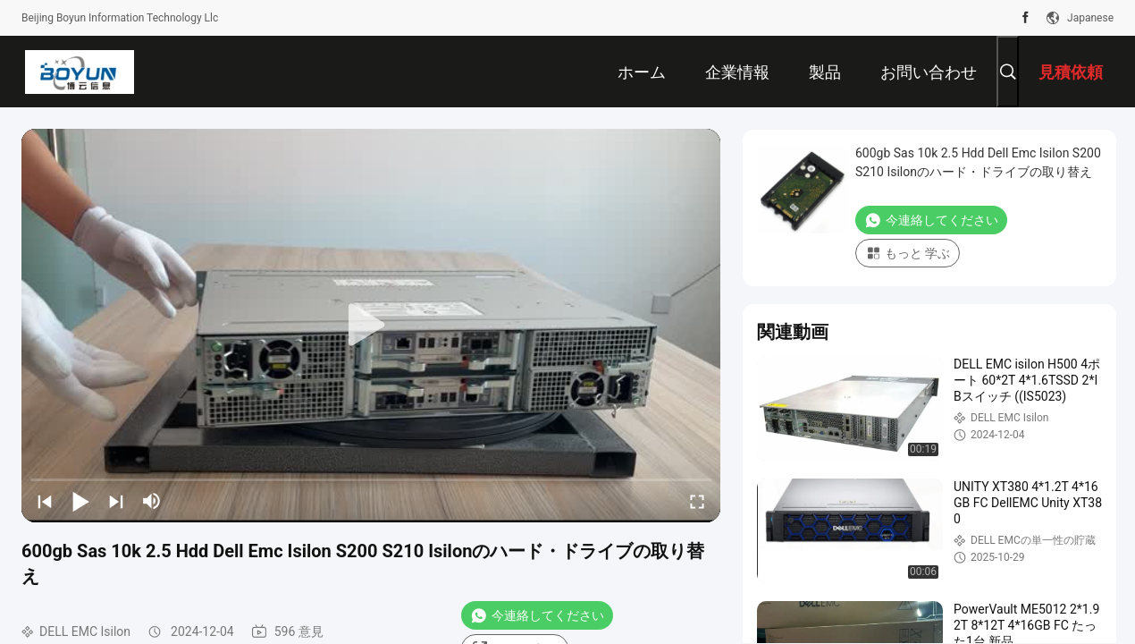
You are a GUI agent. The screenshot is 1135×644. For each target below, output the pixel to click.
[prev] (45, 500)
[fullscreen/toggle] (697, 500)
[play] (371, 325)
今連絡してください (537, 615)
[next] (116, 500)
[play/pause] (80, 500)
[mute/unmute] (152, 500)
